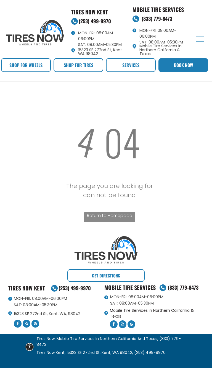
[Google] (35, 324)
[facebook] (18, 324)
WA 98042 (88, 53)
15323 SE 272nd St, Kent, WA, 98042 (47, 313)
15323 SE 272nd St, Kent (100, 50)
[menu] (200, 39)
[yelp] (26, 324)
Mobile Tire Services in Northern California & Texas (160, 49)
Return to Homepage (109, 215)
